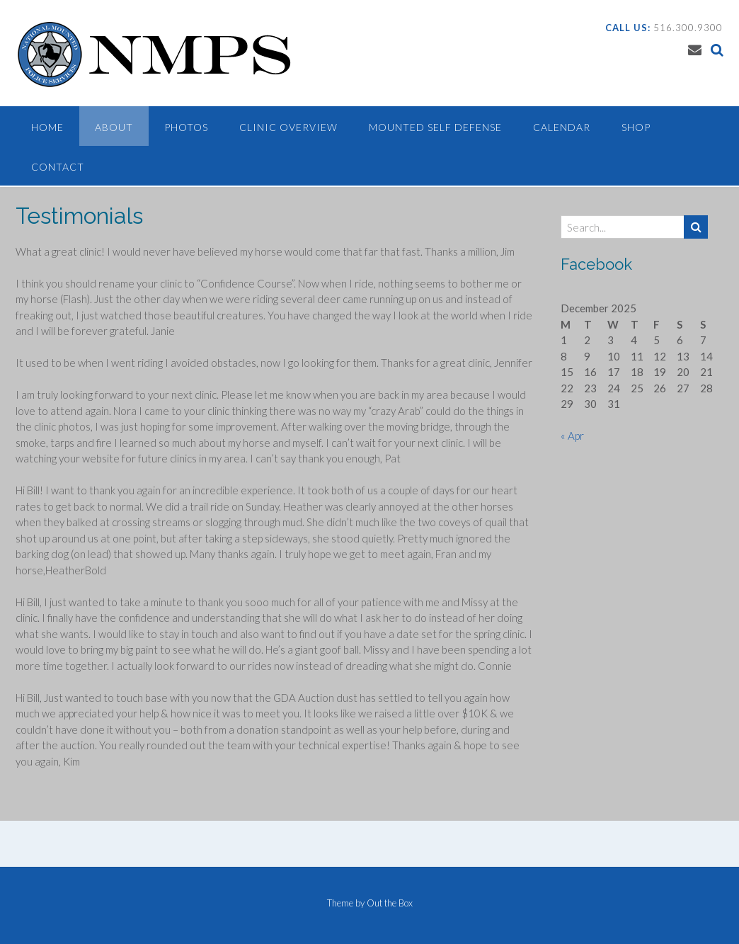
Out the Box (390, 903)
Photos (186, 127)
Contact (57, 167)
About (114, 127)
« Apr (572, 435)
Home (47, 127)
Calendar (561, 127)
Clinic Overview (288, 127)
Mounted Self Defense (435, 127)
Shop (636, 127)
